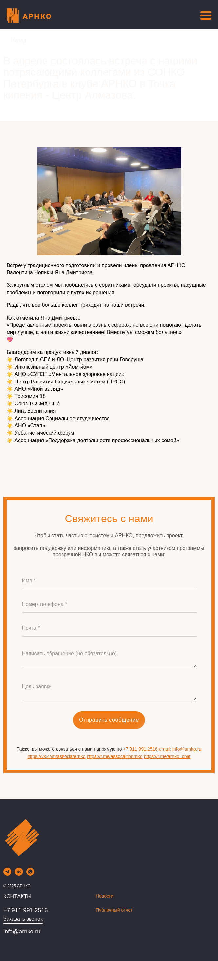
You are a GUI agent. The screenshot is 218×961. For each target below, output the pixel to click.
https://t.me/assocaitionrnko (114, 756)
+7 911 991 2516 (140, 749)
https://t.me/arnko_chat (167, 756)
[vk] (19, 874)
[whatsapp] (30, 874)
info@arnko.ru (21, 931)
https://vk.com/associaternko (57, 756)
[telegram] (7, 874)
